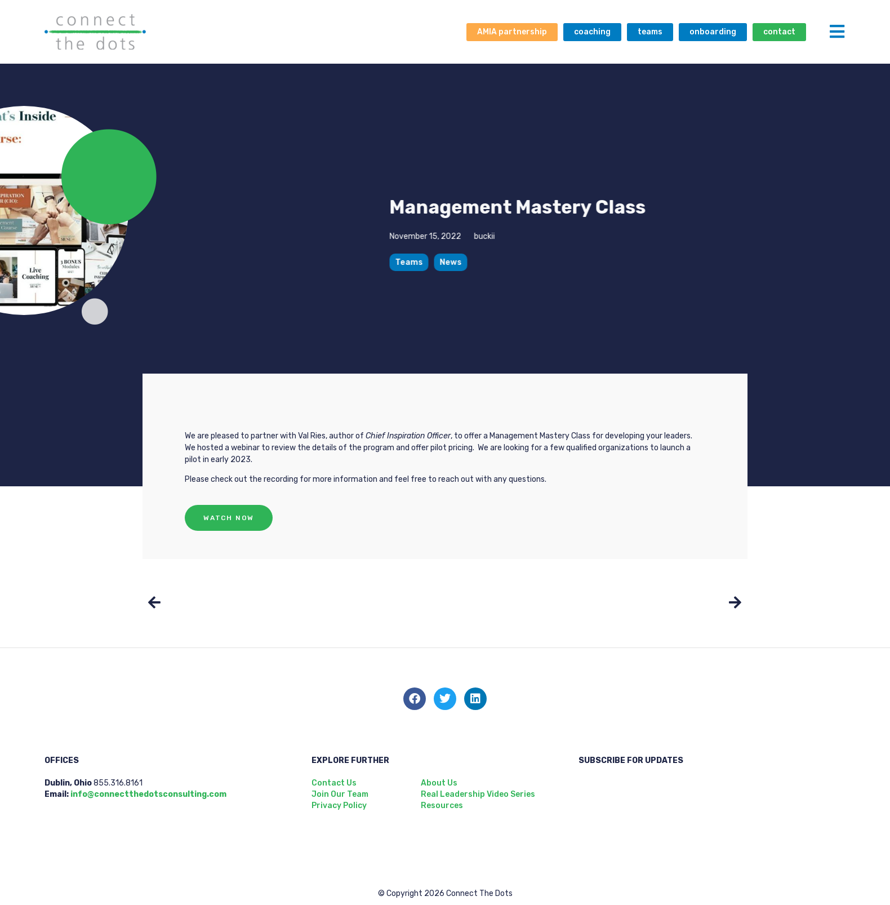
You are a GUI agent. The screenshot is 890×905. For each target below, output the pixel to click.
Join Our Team (340, 794)
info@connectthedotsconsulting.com (148, 794)
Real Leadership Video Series (478, 794)
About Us (439, 783)
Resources (442, 805)
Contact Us (334, 783)
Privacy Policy (339, 805)
